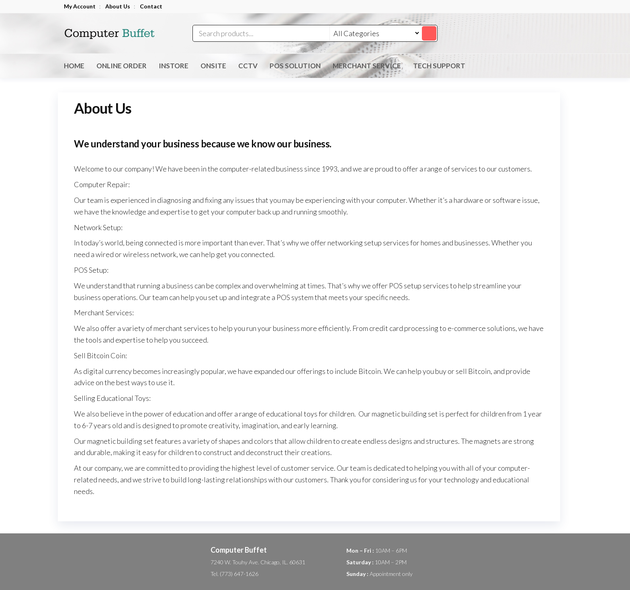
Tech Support (439, 65)
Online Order (121, 65)
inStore (173, 65)
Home (74, 65)
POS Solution (295, 65)
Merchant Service (367, 65)
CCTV (248, 65)
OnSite (213, 65)
